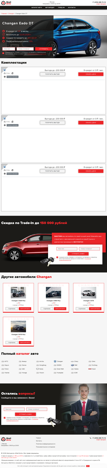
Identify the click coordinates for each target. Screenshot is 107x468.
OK (88, 466)
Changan (11, 13)
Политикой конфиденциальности (37, 54)
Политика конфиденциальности (45, 444)
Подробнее (11, 308)
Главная (4, 13)
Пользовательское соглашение (45, 447)
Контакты (71, 7)
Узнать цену (91, 74)
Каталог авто (37, 7)
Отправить (43, 49)
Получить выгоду (52, 74)
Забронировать (25, 308)
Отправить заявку (78, 254)
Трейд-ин (61, 7)
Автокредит (50, 7)
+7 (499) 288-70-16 (99, 2)
